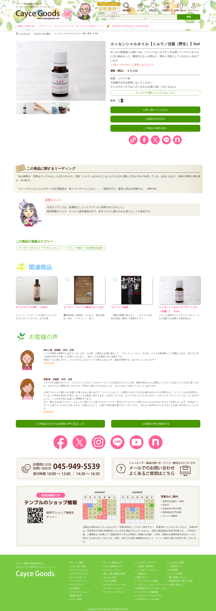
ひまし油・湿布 (78, 566)
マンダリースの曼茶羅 (147, 592)
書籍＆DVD (76, 595)
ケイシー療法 (74, 247)
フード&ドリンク (79, 581)
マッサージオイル (28, 247)
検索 (188, 17)
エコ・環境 (76, 599)
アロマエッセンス (51, 247)
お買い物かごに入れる (155, 109)
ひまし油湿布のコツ (113, 566)
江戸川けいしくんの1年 (147, 599)
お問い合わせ (175, 584)
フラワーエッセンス (80, 592)
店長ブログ (141, 577)
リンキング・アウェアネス (149, 595)
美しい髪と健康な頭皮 (114, 573)
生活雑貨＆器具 (94, 247)
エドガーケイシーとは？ (115, 584)
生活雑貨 (75, 588)
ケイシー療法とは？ (113, 562)
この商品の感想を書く (155, 128)
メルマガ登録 (109, 581)
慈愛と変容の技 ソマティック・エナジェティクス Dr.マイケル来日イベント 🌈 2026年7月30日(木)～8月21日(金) (83, 26)
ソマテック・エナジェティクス (151, 584)
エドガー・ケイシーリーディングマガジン (114, 590)
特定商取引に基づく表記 (181, 581)
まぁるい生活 (109, 577)
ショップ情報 (175, 573)
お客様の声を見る (155, 119)
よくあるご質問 (176, 562)
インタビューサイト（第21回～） (146, 572)
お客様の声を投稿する (156, 423)
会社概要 (173, 570)
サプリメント (77, 584)
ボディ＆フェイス (79, 573)
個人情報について (177, 577)
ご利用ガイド (175, 566)
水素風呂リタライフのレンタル (151, 588)
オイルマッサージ (112, 570)
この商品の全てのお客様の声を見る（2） (60, 423)
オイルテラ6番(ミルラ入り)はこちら (155, 92)
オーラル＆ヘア (78, 577)
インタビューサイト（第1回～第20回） (146, 564)
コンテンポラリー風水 (147, 581)
